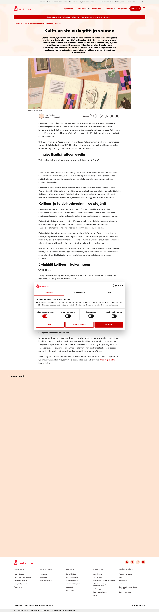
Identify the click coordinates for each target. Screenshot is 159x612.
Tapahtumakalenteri (99, 592)
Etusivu (16, 23)
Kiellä (50, 324)
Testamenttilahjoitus (73, 584)
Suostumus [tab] (49, 293)
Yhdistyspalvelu (120, 2)
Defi (48, 2)
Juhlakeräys (70, 587)
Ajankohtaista (97, 574)
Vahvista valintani (79, 324)
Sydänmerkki (84, 2)
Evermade (142, 605)
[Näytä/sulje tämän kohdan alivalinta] (75, 9)
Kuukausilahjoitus (72, 577)
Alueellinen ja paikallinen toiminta (104, 580)
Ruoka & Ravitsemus (20, 580)
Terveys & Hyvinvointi (28, 23)
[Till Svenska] (143, 2)
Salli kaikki (109, 324)
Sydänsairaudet (19, 574)
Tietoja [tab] (109, 293)
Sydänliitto (42, 2)
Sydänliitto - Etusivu (30, 8)
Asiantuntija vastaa (125, 574)
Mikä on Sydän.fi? (126, 569)
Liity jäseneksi (97, 577)
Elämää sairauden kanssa (22, 577)
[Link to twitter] (132, 562)
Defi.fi (95, 595)
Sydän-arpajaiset (72, 580)
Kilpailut (122, 577)
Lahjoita (134, 9)
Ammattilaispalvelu (107, 2)
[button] (144, 9)
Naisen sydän (131, 2)
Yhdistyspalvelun (107, 359)
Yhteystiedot (122, 9)
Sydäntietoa (68, 9)
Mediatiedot (123, 580)
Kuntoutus (43, 574)
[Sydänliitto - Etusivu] (24, 562)
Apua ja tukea (82, 9)
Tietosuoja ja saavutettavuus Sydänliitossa (128, 588)
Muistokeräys (70, 590)
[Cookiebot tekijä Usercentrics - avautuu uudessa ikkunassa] (114, 286)
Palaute (121, 584)
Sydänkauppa (95, 2)
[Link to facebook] (127, 562)
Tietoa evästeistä (125, 592)
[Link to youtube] (143, 562)
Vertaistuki (43, 577)
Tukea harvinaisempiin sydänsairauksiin (100, 585)
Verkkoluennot (18, 587)
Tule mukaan (96, 9)
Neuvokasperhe (73, 2)
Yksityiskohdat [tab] (79, 293)
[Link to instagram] (138, 562)
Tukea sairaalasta (46, 580)
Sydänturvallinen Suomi (59, 2)
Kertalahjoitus (71, 574)
